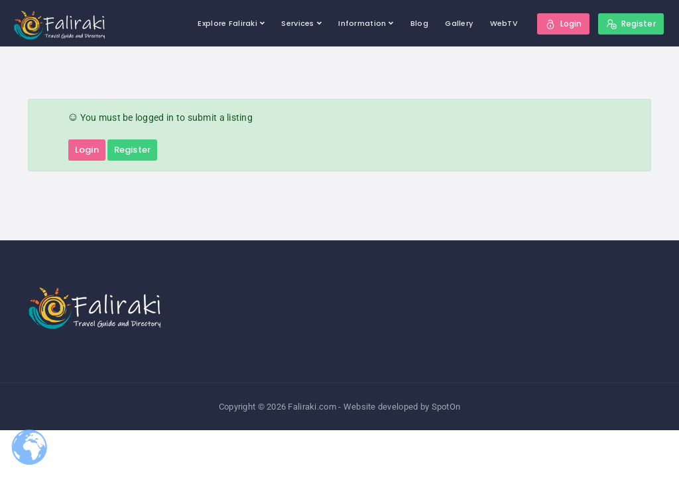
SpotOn (446, 407)
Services (297, 23)
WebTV (504, 23)
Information (362, 23)
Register (132, 149)
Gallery (459, 23)
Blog (419, 23)
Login (87, 149)
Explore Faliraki (227, 23)
